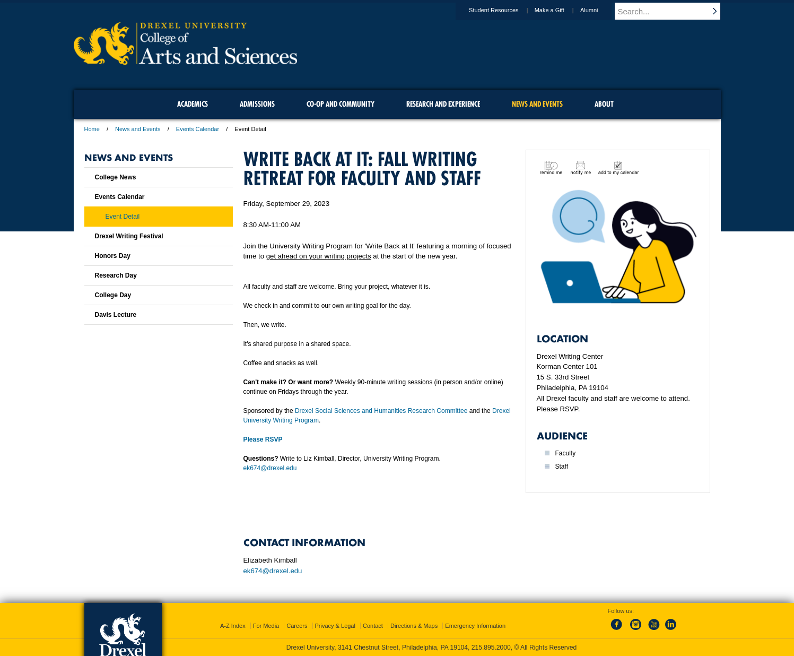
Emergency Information (475, 626)
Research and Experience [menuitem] (443, 104)
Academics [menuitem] (192, 104)
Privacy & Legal (335, 626)
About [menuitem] (604, 104)
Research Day (116, 275)
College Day (113, 295)
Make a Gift (559, 10)
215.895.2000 (491, 647)
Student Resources (504, 10)
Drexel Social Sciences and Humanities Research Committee (381, 411)
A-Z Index (233, 626)
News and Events (138, 129)
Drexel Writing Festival (129, 236)
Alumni (599, 10)
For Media (266, 626)
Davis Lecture (116, 314)
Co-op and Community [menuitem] (340, 104)
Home (92, 129)
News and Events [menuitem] (537, 104)
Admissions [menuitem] (257, 104)
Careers (296, 626)
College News (115, 177)
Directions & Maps (414, 626)
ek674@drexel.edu (270, 468)
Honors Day (112, 256)
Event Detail (123, 216)
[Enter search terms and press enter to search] (672, 11)
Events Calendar (197, 129)
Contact (373, 626)
